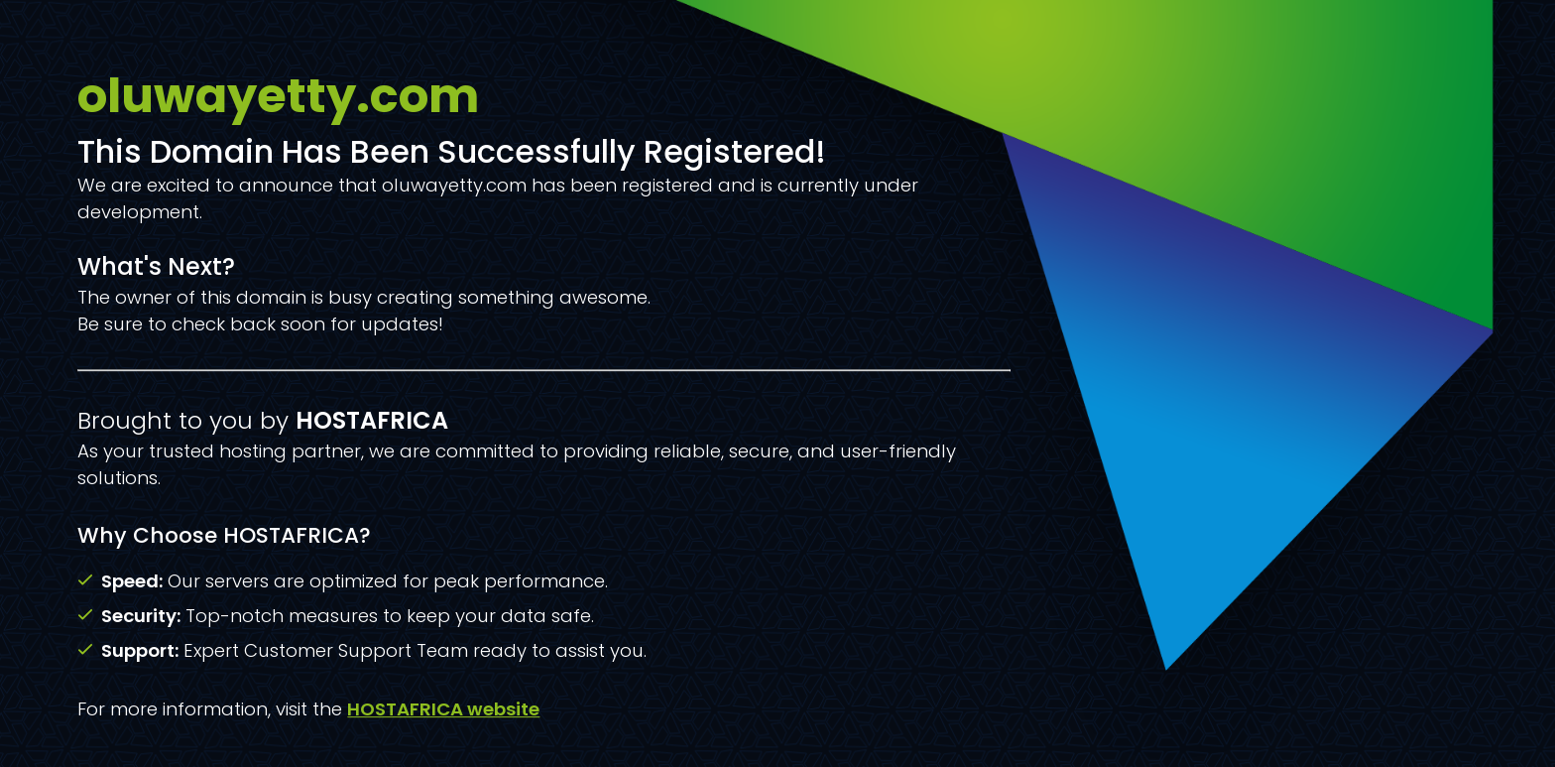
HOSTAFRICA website (443, 709)
